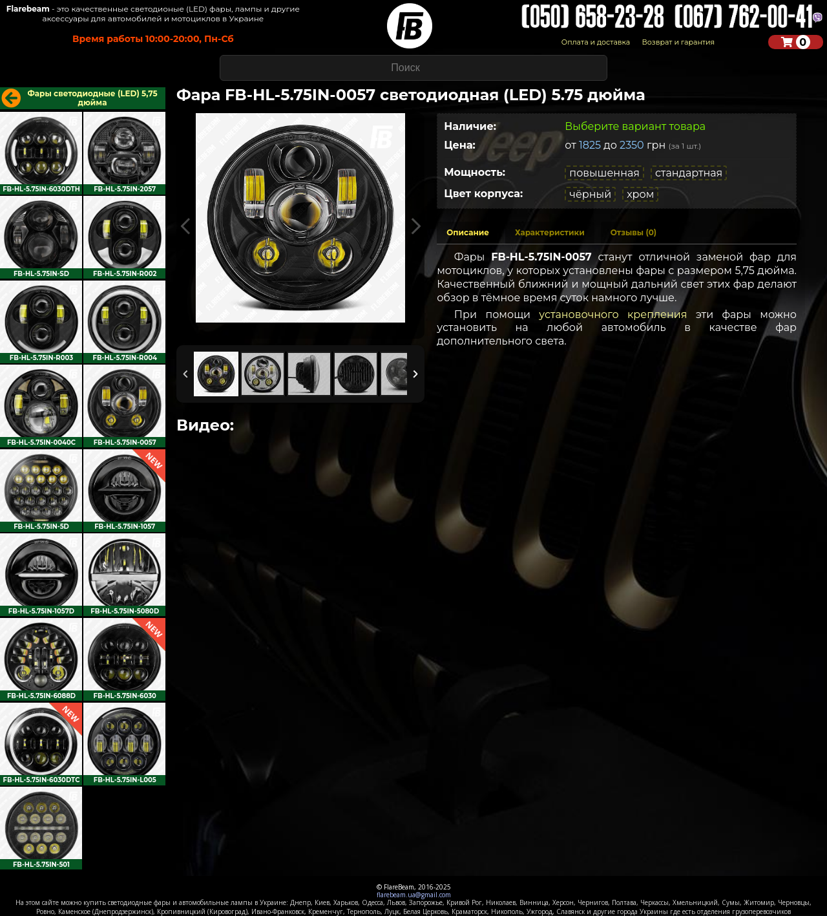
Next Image (415, 226)
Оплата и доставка (595, 42)
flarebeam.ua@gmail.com (414, 894)
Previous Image (185, 226)
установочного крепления (613, 314)
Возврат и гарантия (678, 42)
